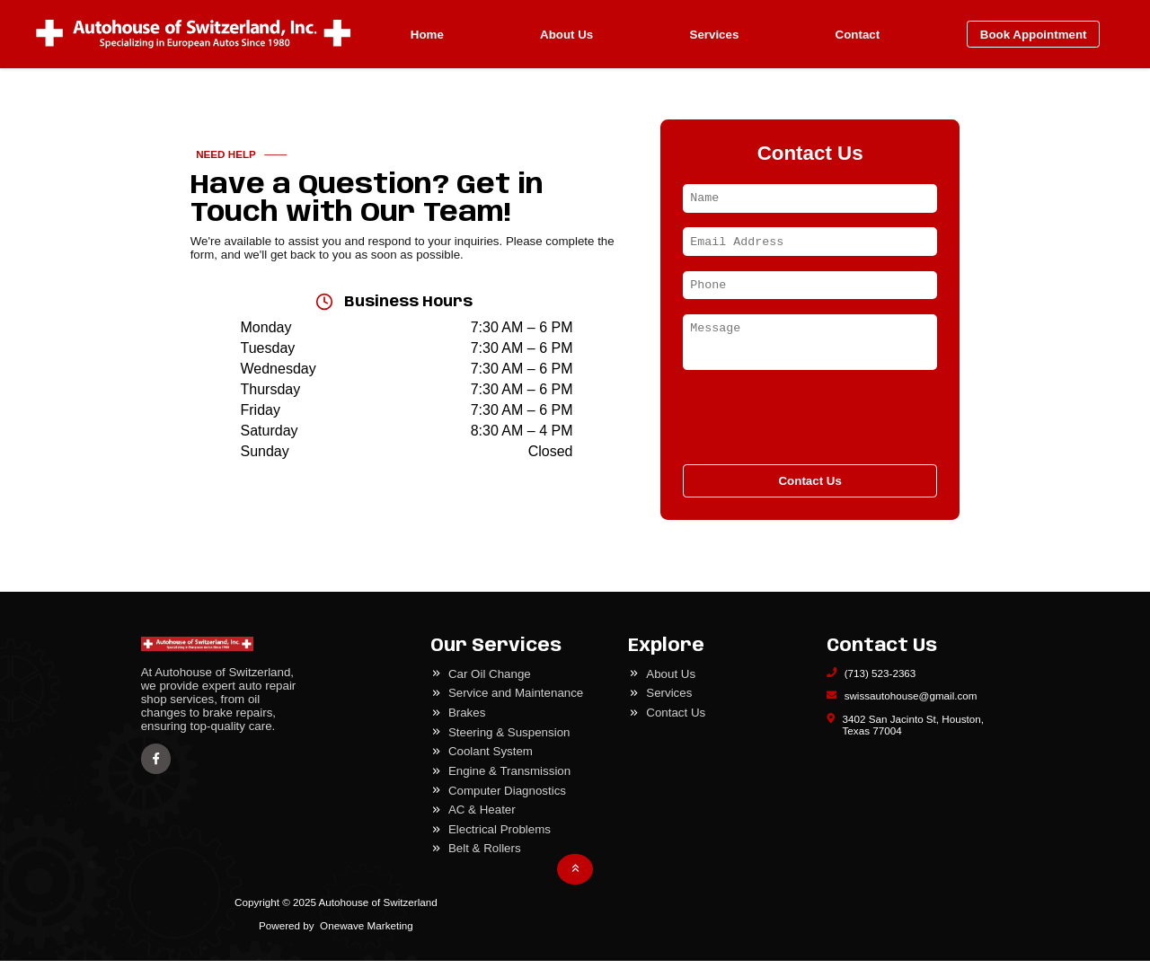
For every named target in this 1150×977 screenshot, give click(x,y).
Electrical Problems (499, 845)
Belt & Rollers (484, 864)
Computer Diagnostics (507, 807)
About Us (566, 34)
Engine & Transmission (509, 787)
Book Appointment (1033, 34)
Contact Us (809, 497)
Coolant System (490, 767)
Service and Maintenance (515, 709)
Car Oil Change (489, 690)
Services (714, 34)
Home (427, 34)
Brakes (466, 728)
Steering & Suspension (509, 748)
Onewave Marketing (366, 941)
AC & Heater (482, 825)
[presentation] (809, 432)
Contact (858, 34)
